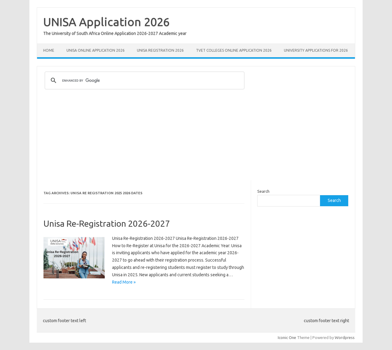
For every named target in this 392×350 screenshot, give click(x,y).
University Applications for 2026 (316, 50)
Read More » (124, 282)
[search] (143, 80)
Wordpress (345, 337)
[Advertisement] (196, 137)
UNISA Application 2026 (106, 21)
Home (48, 50)
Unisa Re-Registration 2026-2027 (106, 223)
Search (263, 191)
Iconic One (287, 337)
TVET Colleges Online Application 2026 (234, 50)
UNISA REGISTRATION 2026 (160, 50)
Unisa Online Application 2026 (95, 50)
